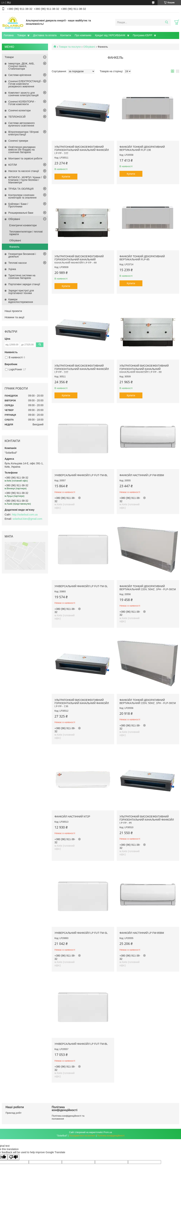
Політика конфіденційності (110, 1135)
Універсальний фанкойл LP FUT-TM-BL (81, 475)
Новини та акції (14, 317)
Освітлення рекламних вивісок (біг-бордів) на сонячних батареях (21, 150)
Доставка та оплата (45, 35)
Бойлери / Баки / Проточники (18, 205)
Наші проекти (13, 310)
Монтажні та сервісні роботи (25, 158)
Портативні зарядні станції (24, 284)
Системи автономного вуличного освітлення (21, 124)
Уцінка (12, 269)
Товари (21, 35)
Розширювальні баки (20, 212)
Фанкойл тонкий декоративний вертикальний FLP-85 (142, 258)
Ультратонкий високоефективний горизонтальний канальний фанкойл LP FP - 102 (81, 150)
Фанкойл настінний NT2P (72, 816)
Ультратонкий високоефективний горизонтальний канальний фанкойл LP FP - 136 (81, 703)
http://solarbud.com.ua (25, 514)
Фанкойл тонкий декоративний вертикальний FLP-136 (142, 148)
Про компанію (83, 35)
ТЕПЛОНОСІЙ (16, 116)
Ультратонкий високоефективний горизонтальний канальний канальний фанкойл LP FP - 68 (79, 259)
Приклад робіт (13, 1112)
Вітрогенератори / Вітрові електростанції (23, 133)
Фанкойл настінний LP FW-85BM (141, 475)
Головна (8, 35)
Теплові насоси (17, 262)
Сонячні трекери (18, 140)
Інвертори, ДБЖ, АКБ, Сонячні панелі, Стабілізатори (21, 66)
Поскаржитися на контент (82, 1135)
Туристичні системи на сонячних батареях (21, 276)
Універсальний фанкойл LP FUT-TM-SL (81, 586)
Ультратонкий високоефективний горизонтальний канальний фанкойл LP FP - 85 (146, 819)
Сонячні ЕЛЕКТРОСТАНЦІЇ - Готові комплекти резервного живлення (25, 84)
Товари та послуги (70, 46)
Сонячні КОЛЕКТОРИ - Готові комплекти (21, 103)
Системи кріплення (19, 75)
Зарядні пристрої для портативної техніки (21, 292)
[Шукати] (166, 22)
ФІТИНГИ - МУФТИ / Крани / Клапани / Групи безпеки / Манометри (25, 180)
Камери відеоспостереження (20, 300)
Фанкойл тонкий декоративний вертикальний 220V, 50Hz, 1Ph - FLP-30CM (147, 588)
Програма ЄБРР (142, 35)
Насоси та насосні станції (23, 171)
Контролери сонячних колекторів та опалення (22, 196)
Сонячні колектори (19, 110)
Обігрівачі (89, 46)
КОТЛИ (12, 164)
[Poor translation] (13, 1157)
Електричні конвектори (23, 225)
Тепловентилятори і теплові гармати (26, 233)
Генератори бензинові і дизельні (22, 255)
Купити (66, 176)
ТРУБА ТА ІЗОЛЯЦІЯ (20, 188)
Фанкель (14, 246)
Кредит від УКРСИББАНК (110, 35)
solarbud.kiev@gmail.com (27, 518)
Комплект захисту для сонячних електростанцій (23, 94)
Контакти (65, 35)
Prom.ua (108, 1132)
